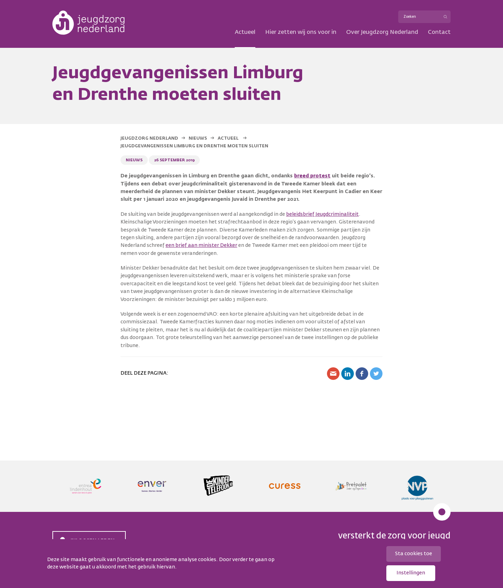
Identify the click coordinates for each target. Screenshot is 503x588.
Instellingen (410, 573)
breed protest (312, 176)
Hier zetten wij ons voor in (300, 32)
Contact (439, 32)
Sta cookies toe (413, 553)
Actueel (245, 32)
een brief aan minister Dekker (201, 245)
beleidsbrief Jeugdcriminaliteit (322, 214)
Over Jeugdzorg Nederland (382, 32)
